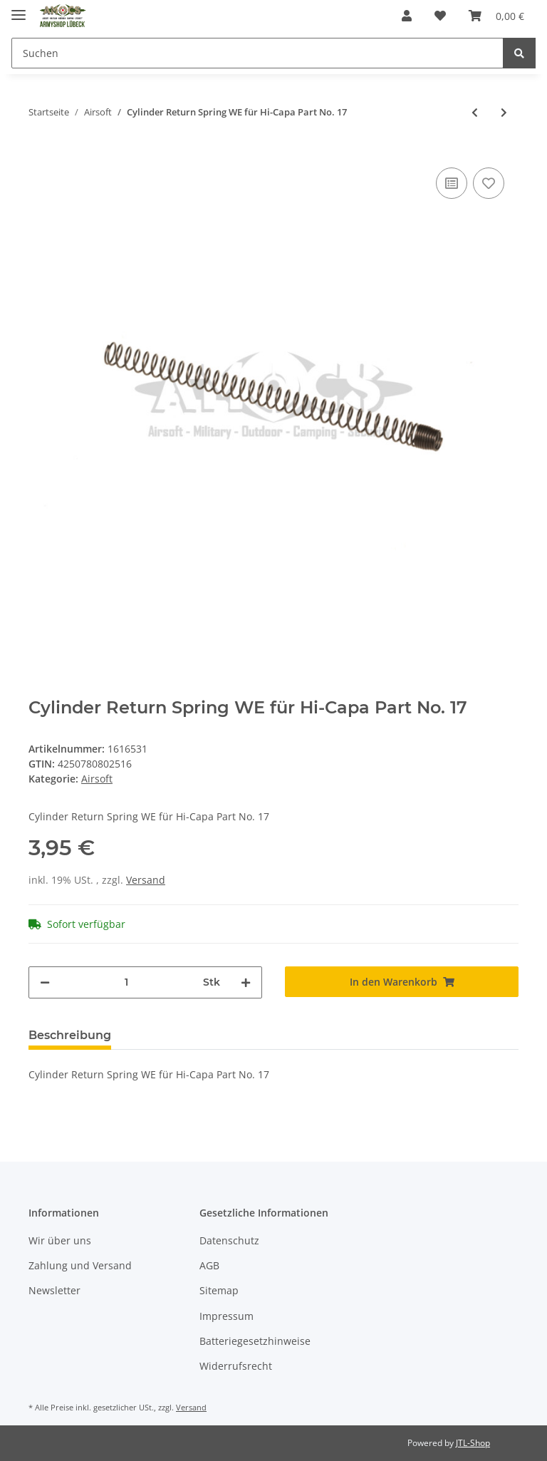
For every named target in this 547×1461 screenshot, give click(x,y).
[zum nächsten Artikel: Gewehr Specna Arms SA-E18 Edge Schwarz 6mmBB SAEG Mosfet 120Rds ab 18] (504, 112)
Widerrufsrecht (235, 1366)
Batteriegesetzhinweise (255, 1341)
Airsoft (97, 778)
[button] (406, 15)
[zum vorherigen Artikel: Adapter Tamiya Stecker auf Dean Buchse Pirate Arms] (474, 112)
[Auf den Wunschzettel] (488, 183)
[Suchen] (257, 53)
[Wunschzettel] (440, 15)
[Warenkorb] (496, 15)
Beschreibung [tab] (69, 1035)
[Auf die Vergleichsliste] (451, 183)
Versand (145, 880)
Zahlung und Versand (80, 1265)
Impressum (226, 1316)
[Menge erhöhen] (245, 982)
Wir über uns (59, 1240)
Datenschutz (229, 1240)
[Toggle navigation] (18, 9)
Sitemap (219, 1290)
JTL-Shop (473, 1443)
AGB (209, 1265)
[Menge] (126, 982)
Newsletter (54, 1290)
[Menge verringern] (45, 982)
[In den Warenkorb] (402, 981)
